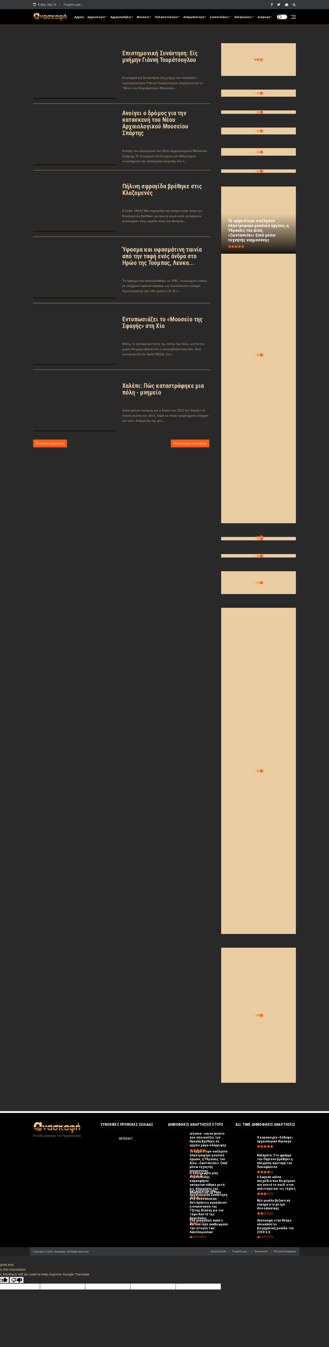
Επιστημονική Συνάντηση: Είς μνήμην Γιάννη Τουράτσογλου (160, 57)
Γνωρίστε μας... (73, 4)
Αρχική (79, 17)
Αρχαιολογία (96, 17)
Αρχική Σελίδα (218, 1251)
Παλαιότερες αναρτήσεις (190, 443)
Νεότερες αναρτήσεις (50, 443)
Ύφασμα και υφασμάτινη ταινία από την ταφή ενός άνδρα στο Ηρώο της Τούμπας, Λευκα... (162, 256)
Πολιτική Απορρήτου (285, 1251)
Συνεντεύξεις (219, 17)
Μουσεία (143, 17)
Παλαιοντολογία (166, 17)
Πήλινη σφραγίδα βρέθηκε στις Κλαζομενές (162, 190)
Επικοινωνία (261, 1251)
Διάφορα (263, 17)
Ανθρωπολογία (193, 17)
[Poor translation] (16, 1280)
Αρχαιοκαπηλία (120, 17)
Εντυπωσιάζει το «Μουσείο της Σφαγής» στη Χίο (162, 323)
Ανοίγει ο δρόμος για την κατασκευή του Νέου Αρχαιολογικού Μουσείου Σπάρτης (155, 123)
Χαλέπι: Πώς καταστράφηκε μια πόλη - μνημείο (163, 389)
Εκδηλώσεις (243, 17)
